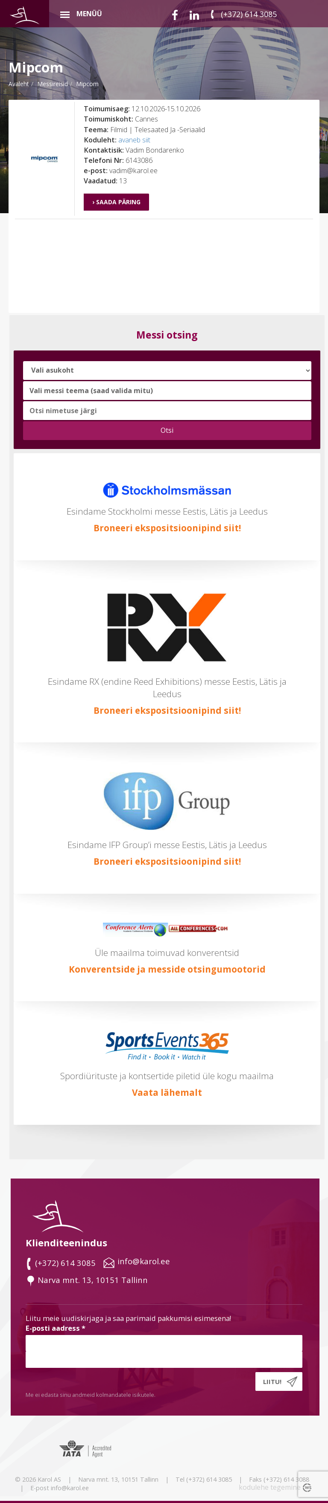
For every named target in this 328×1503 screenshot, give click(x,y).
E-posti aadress (55, 1328)
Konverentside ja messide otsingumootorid (167, 969)
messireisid (52, 84)
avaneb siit (134, 140)
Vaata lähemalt (167, 1092)
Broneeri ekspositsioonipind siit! (167, 528)
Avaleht (19, 84)
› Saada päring (116, 202)
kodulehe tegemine (270, 1487)
